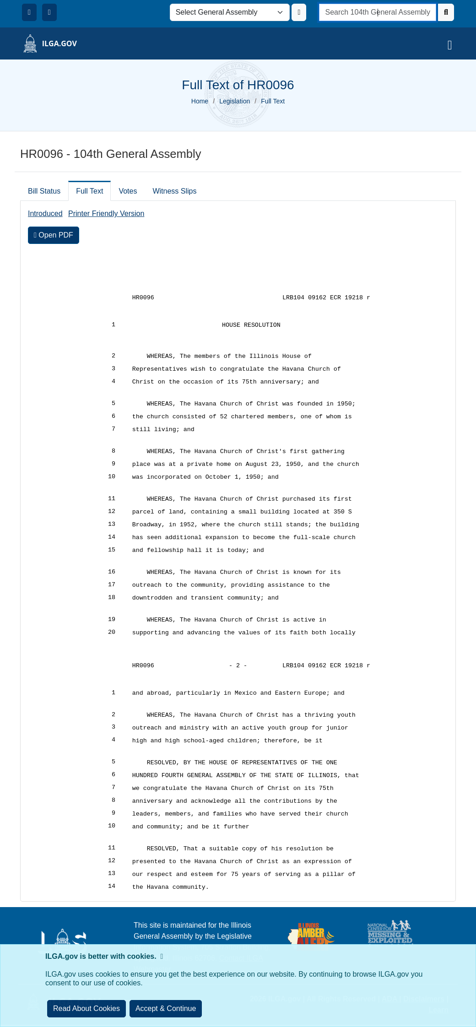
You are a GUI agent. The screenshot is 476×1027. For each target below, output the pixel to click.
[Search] (446, 12)
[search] (377, 12)
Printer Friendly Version (106, 213)
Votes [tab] (128, 191)
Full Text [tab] (89, 191)
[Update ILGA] (299, 12)
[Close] (166, 1008)
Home (199, 101)
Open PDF (53, 235)
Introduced (45, 213)
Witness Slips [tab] (174, 191)
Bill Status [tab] (44, 191)
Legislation (234, 101)
